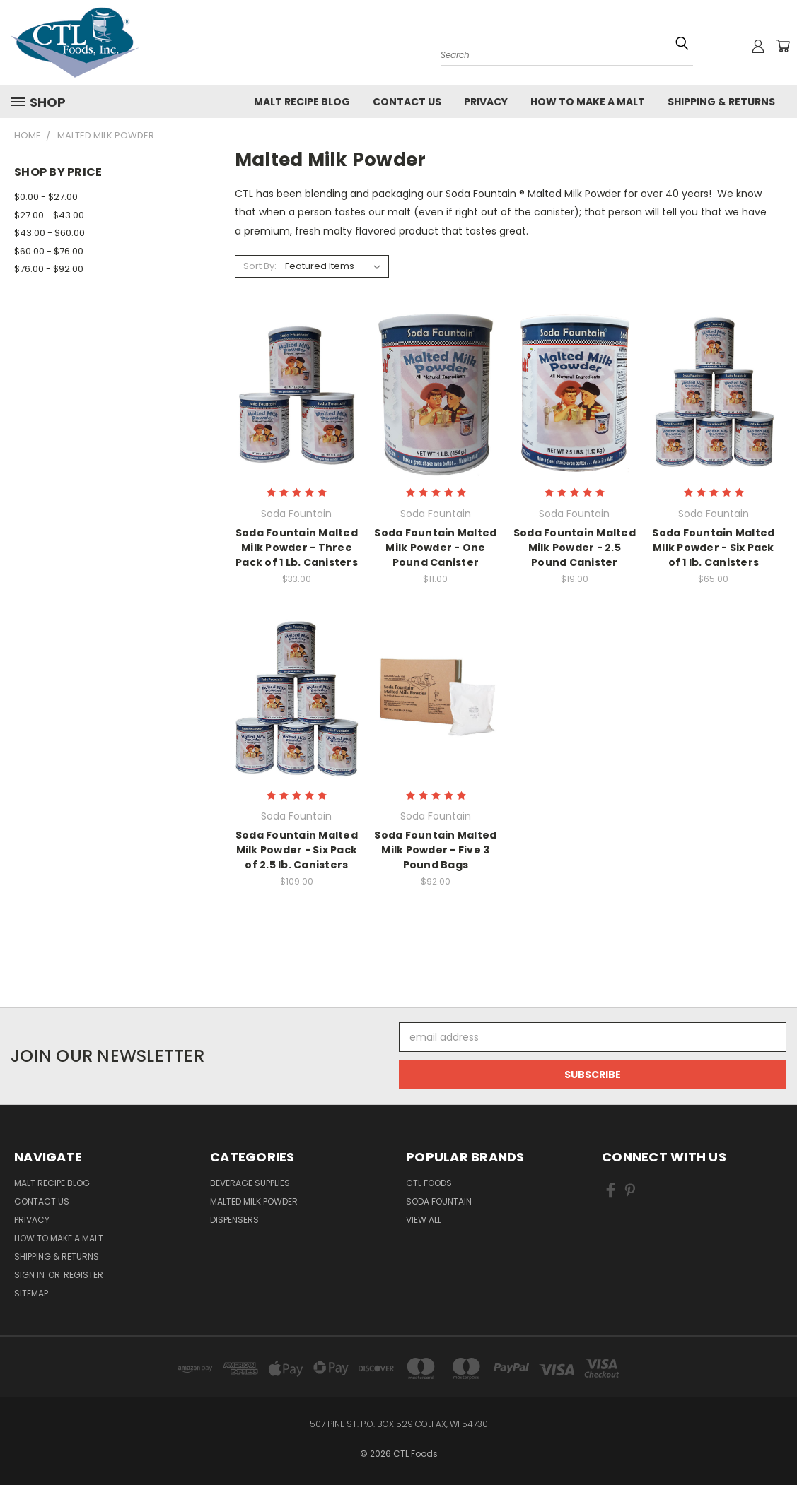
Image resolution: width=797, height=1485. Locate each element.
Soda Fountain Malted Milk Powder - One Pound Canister (435, 547)
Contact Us (407, 102)
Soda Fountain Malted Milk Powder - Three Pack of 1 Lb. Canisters (296, 547)
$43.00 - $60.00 (49, 232)
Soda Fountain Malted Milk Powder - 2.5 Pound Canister (574, 547)
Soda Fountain (439, 1201)
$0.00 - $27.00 (46, 196)
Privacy (486, 102)
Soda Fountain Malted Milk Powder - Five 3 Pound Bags (435, 850)
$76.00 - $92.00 (48, 269)
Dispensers (234, 1220)
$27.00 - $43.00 (49, 215)
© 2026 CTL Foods (399, 1454)
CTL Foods (429, 1183)
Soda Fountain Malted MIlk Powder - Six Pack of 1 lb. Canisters (713, 547)
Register (83, 1275)
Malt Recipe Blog (302, 102)
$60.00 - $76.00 (48, 251)
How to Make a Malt (587, 102)
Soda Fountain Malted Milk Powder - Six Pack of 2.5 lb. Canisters (296, 850)
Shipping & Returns (721, 102)
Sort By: (260, 266)
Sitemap (31, 1293)
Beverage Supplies (250, 1183)
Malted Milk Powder (254, 1201)
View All (423, 1220)
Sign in (30, 1275)
